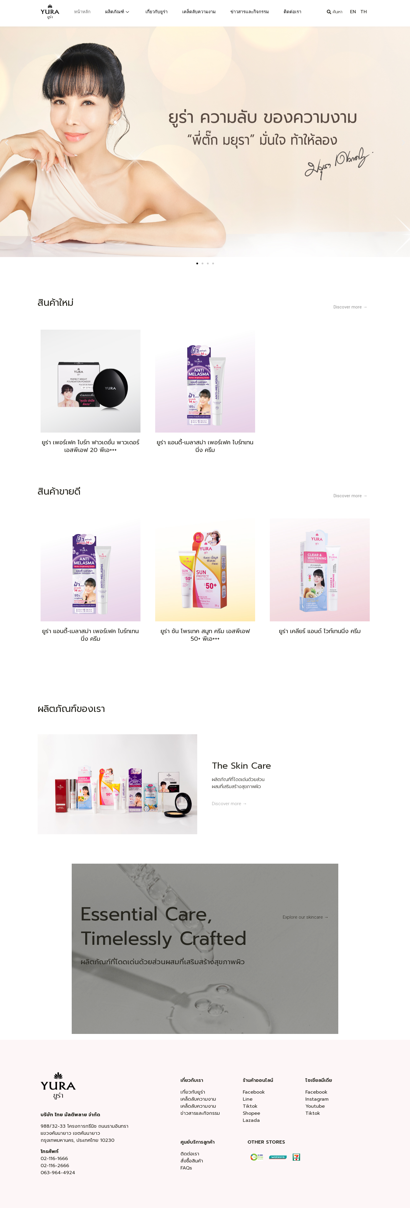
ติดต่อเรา (292, 11)
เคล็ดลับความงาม (199, 11)
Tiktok (250, 1106)
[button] (6, 142)
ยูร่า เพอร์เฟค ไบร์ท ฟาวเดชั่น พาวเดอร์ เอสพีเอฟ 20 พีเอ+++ (90, 446)
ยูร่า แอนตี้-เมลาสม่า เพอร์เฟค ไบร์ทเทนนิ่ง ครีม (205, 446)
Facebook (254, 1092)
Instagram (317, 1099)
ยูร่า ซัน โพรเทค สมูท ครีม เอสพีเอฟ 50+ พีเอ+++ (205, 635)
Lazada (251, 1120)
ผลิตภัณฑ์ (117, 11)
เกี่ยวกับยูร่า (156, 11)
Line (247, 1099)
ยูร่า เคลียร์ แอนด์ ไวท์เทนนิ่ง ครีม (320, 631)
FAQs (186, 1168)
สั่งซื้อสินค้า (191, 1160)
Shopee (251, 1113)
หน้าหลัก (82, 11)
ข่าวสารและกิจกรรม (249, 11)
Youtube (315, 1106)
